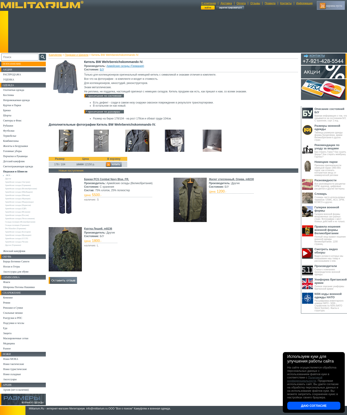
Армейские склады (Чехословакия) (20, 218)
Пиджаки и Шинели (77, 55)
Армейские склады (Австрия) (17, 182)
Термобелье (9, 135)
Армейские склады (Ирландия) (18, 235)
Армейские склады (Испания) (17, 212)
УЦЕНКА (8, 79)
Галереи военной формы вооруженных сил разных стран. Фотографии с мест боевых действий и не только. (330, 214)
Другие (8, 178)
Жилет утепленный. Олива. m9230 (231, 179)
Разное (7, 348)
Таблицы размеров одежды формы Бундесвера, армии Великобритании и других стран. (330, 132)
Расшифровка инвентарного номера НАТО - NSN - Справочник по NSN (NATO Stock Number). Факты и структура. (330, 302)
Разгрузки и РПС (12, 318)
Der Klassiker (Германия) (15, 228)
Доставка (226, 3)
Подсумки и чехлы (13, 323)
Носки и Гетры (11, 266)
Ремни (6, 302)
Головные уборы (12, 151)
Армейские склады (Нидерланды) (19, 202)
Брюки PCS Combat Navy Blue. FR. (106, 179)
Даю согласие (314, 405)
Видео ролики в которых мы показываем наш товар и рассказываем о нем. (330, 254)
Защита (7, 333)
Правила (270, 3)
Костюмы (8, 95)
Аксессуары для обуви (15, 271)
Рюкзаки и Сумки (13, 307)
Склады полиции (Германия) (17, 225)
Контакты (286, 3)
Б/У (102, 69)
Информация (304, 3)
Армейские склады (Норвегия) (18, 205)
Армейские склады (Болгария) (18, 232)
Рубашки (8, 125)
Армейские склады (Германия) (125, 66)
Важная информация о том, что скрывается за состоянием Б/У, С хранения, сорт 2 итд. (330, 114)
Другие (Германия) (13, 245)
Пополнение (12, 63)
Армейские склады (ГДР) (15, 208)
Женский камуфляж (14, 251)
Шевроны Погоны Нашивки (19, 287)
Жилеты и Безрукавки (15, 146)
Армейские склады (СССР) (16, 238)
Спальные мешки (13, 312)
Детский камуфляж (14, 161)
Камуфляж (55, 55)
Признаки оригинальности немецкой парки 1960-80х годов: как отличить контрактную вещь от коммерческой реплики (330, 168)
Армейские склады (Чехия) (16, 242)
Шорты (7, 115)
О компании (208, 3)
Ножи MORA (10, 358)
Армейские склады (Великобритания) (21, 188)
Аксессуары (10, 379)
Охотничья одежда (13, 90)
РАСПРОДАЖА (12, 74)
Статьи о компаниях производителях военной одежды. (330, 270)
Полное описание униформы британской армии (330, 284)
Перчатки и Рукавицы (15, 156)
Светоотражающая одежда (18, 166)
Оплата (241, 3)
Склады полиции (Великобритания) (20, 222)
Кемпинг (8, 297)
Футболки (8, 130)
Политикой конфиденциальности (304, 379)
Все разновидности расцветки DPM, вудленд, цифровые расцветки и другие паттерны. (330, 184)
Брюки (7, 110)
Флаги (6, 282)
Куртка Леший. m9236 (98, 228)
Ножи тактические (13, 364)
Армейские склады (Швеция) (17, 195)
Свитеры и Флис (12, 120)
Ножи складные (12, 374)
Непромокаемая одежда (16, 100)
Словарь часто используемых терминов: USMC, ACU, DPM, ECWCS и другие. (330, 197)
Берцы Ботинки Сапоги (16, 261)
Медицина (9, 343)
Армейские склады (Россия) (17, 215)
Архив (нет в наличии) (16, 389)
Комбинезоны (11, 140)
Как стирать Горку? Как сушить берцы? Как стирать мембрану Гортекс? (330, 150)
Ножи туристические (15, 369)
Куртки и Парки (12, 105)
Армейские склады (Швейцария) (19, 192)
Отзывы (255, 3)
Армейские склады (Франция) (18, 198)
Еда (5, 328)
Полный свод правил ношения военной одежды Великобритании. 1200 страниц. (330, 235)
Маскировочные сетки (15, 338)
